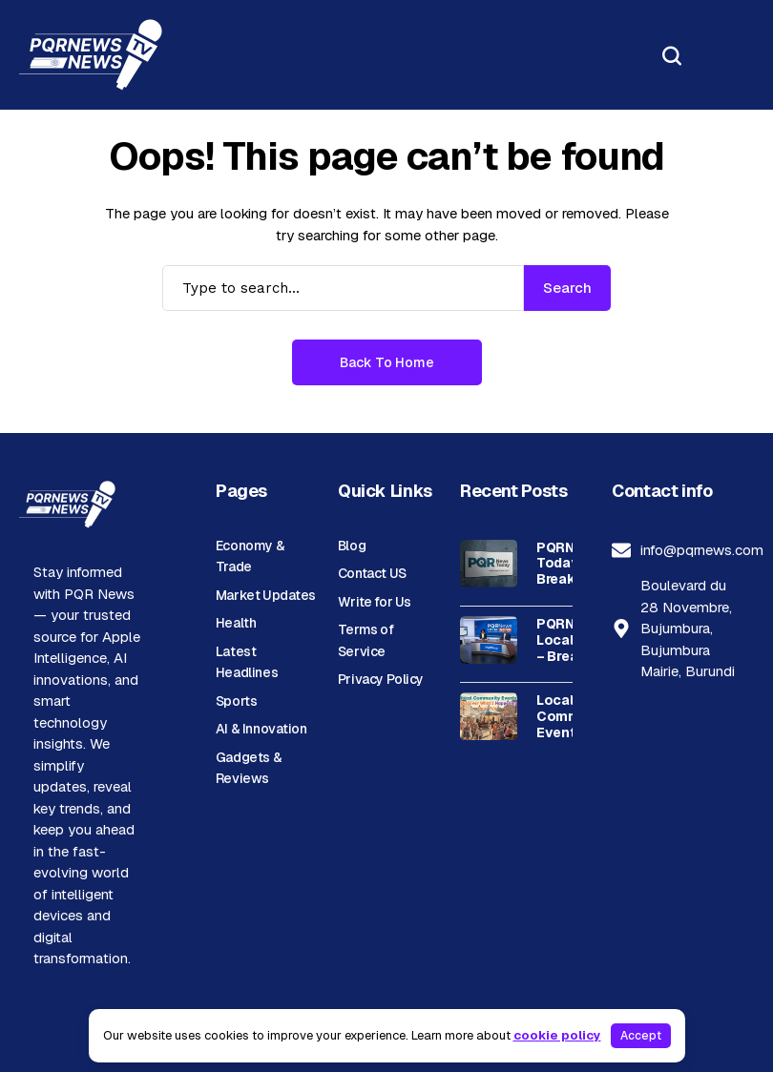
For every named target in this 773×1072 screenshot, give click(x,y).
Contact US (372, 573)
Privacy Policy (381, 679)
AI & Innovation (261, 728)
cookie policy (557, 1035)
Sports (236, 701)
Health (236, 622)
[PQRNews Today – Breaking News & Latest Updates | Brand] (488, 564)
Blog (352, 545)
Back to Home (387, 362)
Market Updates (266, 595)
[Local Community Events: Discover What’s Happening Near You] (488, 716)
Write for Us (374, 601)
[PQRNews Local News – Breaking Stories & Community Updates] (488, 640)
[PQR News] (90, 55)
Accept (640, 1035)
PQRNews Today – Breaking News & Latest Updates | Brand (569, 564)
